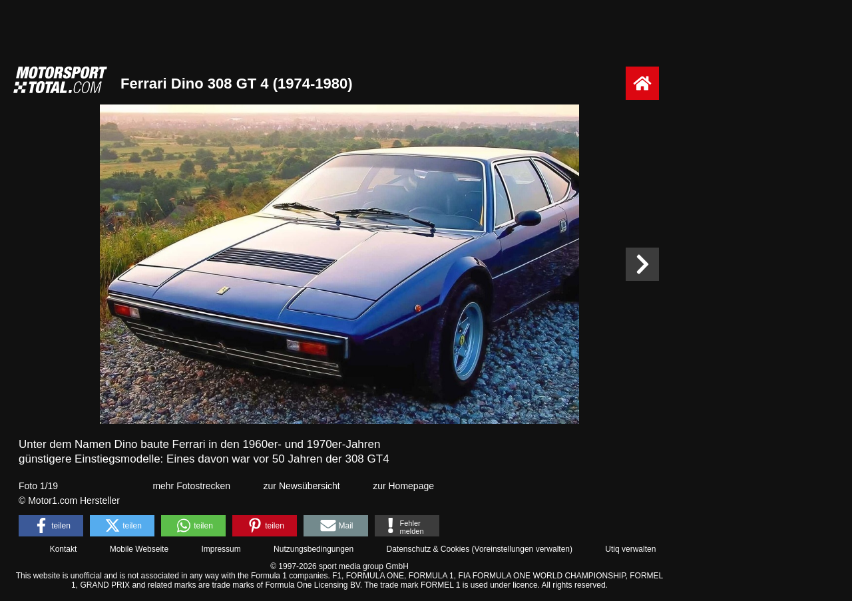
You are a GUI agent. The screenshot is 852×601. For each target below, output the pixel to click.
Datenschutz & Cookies (427, 549)
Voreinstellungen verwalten (522, 549)
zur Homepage (403, 486)
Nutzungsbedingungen (313, 549)
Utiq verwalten (630, 549)
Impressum (220, 549)
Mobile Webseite (139, 549)
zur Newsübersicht (302, 486)
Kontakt (63, 549)
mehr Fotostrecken (191, 486)
